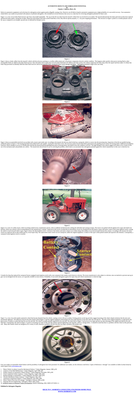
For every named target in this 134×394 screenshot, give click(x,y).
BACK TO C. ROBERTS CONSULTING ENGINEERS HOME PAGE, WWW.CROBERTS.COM (67, 390)
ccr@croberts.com (16, 366)
